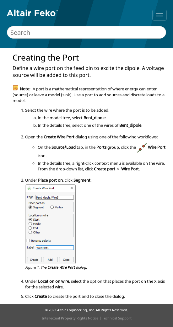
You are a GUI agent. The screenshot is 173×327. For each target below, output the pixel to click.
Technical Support (117, 318)
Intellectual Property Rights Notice (70, 318)
